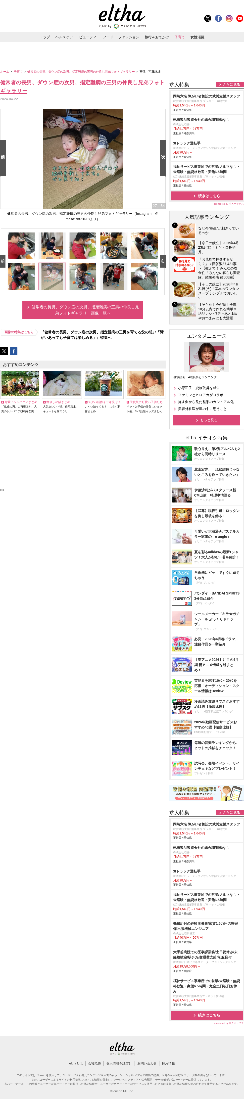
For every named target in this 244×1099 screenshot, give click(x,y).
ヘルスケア (64, 37)
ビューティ (88, 37)
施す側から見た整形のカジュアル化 (206, 402)
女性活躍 (197, 37)
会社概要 (94, 1063)
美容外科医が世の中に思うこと (202, 409)
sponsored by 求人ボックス (229, 203)
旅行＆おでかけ (157, 37)
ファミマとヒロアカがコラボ (200, 395)
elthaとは (76, 1063)
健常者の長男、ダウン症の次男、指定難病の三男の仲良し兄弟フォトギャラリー (81, 71)
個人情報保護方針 (119, 1063)
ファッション (128, 37)
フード (108, 37)
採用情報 (168, 1063)
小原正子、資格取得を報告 (199, 388)
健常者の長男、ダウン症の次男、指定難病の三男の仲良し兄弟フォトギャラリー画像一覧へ (85, 310)
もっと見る (209, 420)
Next (164, 158)
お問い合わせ (147, 1063)
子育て (180, 37)
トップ (45, 37)
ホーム (5, 71)
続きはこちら (209, 196)
